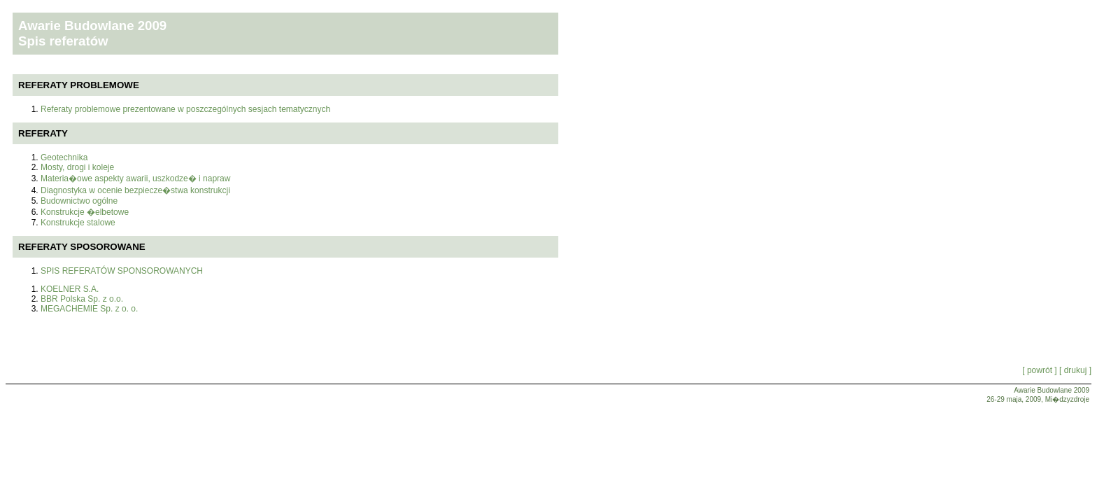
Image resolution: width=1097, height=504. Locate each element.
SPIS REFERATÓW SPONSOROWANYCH (122, 271)
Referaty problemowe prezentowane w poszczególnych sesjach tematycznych (185, 109)
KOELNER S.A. (70, 289)
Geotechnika (64, 157)
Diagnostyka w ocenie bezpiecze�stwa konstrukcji (135, 190)
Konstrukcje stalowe (78, 222)
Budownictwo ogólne (79, 201)
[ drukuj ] (1074, 370)
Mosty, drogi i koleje (77, 167)
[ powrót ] (1039, 370)
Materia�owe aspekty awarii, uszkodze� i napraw (135, 178)
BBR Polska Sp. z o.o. (82, 299)
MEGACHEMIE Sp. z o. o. (89, 309)
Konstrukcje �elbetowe (85, 212)
